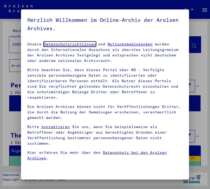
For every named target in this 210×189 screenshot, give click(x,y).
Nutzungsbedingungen (130, 44)
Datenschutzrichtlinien (70, 44)
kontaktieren (55, 126)
